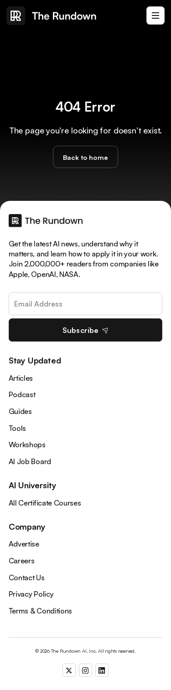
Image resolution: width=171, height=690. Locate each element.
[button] (155, 15)
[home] (51, 15)
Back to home (85, 157)
